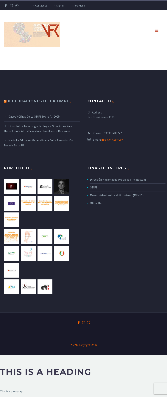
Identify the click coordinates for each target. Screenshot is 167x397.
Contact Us (41, 5)
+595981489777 (112, 133)
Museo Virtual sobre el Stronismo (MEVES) (116, 195)
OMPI (93, 187)
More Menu (79, 5)
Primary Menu (156, 31)
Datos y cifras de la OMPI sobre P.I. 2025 (34, 116)
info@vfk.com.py (112, 139)
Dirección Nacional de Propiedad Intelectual (118, 179)
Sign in (60, 5)
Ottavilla (96, 203)
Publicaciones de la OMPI (38, 101)
